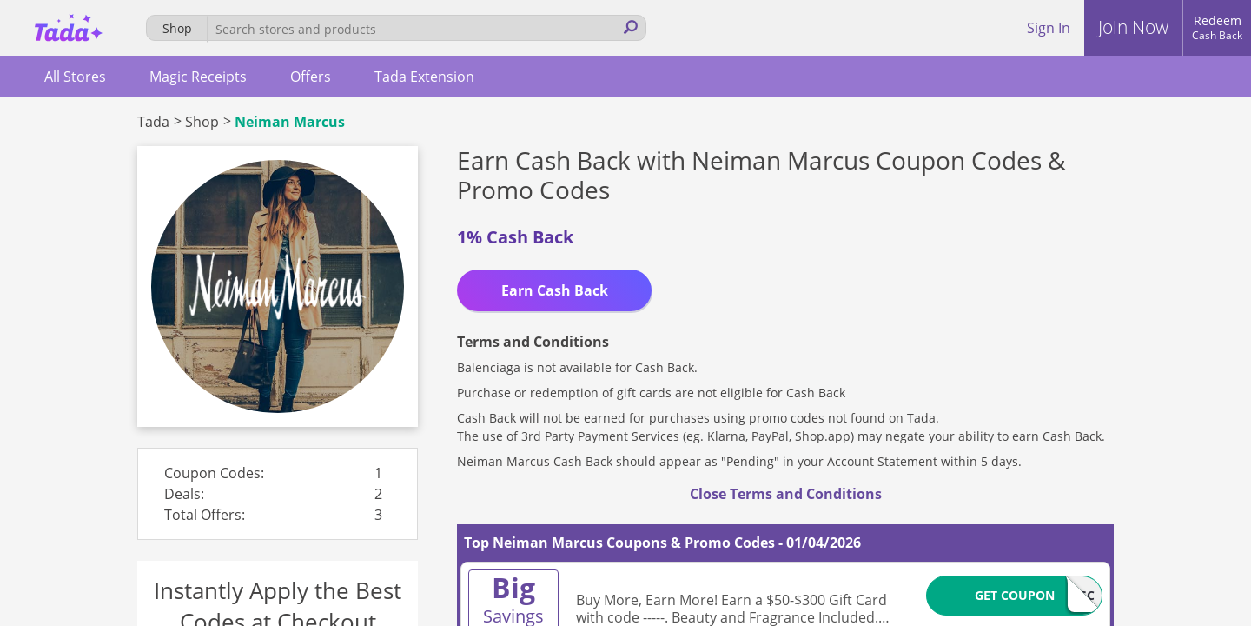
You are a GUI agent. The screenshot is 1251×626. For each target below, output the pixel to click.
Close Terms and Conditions (786, 493)
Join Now (1133, 27)
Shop (202, 121)
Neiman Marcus (290, 121)
